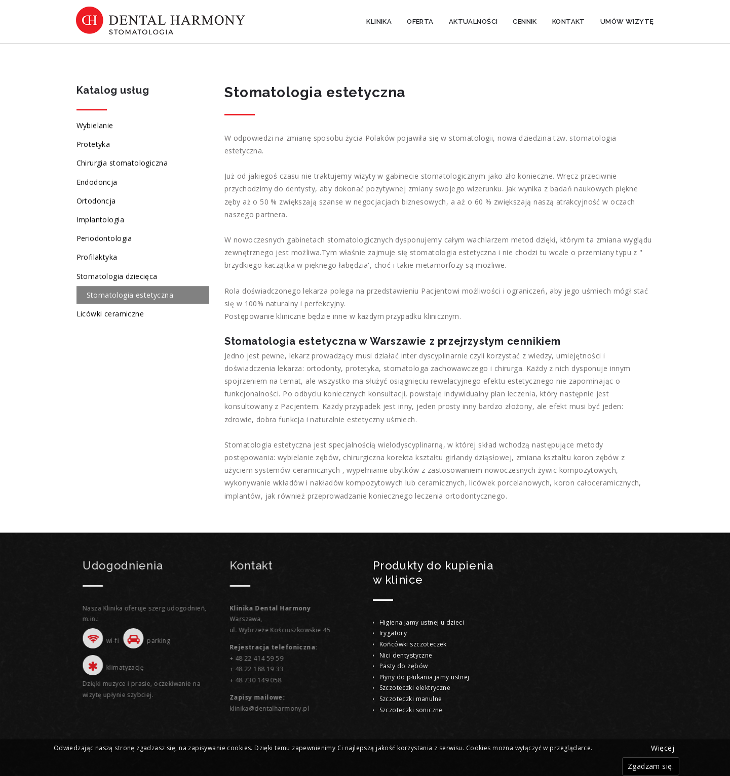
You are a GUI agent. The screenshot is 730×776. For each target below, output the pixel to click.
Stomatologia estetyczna (130, 295)
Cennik (525, 21)
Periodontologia (104, 238)
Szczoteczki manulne (410, 699)
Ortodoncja (96, 201)
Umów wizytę (627, 21)
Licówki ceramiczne (110, 314)
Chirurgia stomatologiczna (122, 164)
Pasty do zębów (403, 666)
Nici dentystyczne (406, 655)
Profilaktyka (97, 258)
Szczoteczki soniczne (411, 710)
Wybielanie (94, 126)
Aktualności (473, 21)
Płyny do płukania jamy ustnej (424, 677)
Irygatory (393, 633)
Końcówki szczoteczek (413, 644)
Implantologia (100, 220)
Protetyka (93, 145)
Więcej (662, 748)
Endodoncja (97, 182)
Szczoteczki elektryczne (415, 687)
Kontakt (568, 21)
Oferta (420, 21)
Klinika (379, 21)
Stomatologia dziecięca (117, 276)
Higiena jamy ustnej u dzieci (422, 622)
